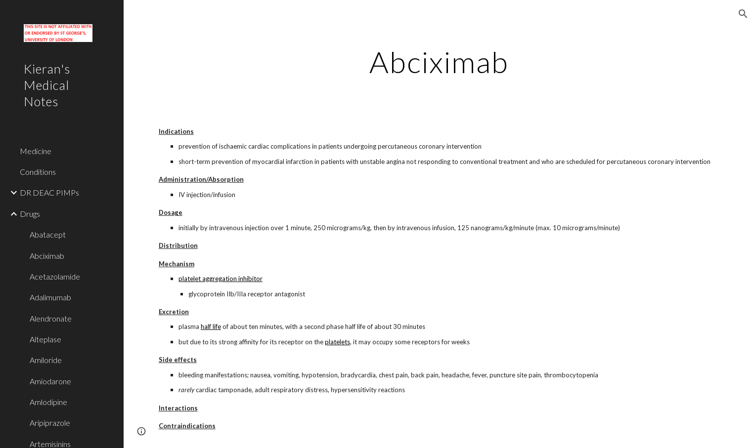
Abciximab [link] (47, 255)
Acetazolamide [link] (55, 276)
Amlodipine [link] (48, 402)
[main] (439, 61)
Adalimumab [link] (50, 297)
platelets (337, 342)
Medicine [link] (35, 151)
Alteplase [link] (45, 339)
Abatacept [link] (48, 234)
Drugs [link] (30, 213)
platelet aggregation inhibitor (220, 279)
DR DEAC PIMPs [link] (49, 192)
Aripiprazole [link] (50, 422)
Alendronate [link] (51, 318)
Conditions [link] (38, 171)
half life (211, 326)
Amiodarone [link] (50, 381)
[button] (743, 14)
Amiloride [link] (46, 360)
